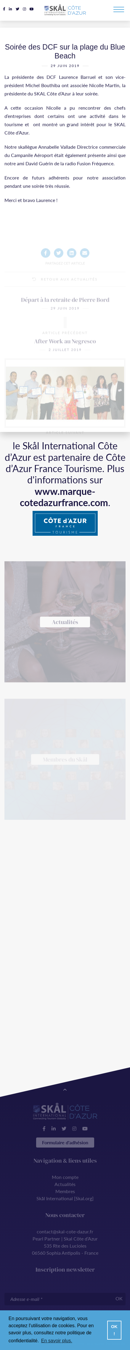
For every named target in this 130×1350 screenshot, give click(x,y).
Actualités (65, 1184)
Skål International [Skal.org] (65, 1198)
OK (119, 1298)
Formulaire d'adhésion (65, 1142)
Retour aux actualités (65, 291)
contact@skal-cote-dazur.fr (65, 1231)
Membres (65, 1191)
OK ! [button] (114, 1330)
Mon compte (65, 1177)
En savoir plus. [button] (56, 1340)
